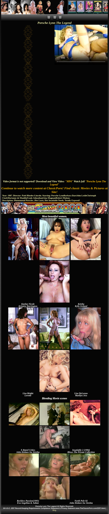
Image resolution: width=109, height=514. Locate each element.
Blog (54, 510)
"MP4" (69, 181)
